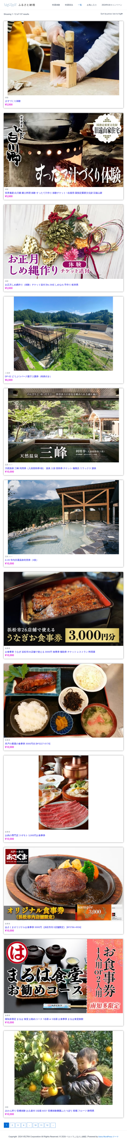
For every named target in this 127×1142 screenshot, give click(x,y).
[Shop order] (111, 13)
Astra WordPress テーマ (108, 1136)
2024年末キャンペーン (112, 5)
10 (36, 1125)
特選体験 (60, 5)
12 (49, 1125)
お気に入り (93, 5)
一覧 (82, 5)
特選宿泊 (72, 5)
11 (42, 1125)
